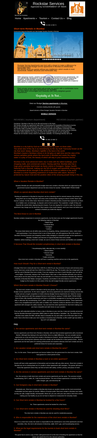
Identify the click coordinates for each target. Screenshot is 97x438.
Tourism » (44, 18)
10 (58, 59)
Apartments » (30, 18)
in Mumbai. (55, 103)
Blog (69, 18)
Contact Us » (58, 18)
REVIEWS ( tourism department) (29, 119)
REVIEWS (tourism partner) (70, 119)
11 (60, 59)
